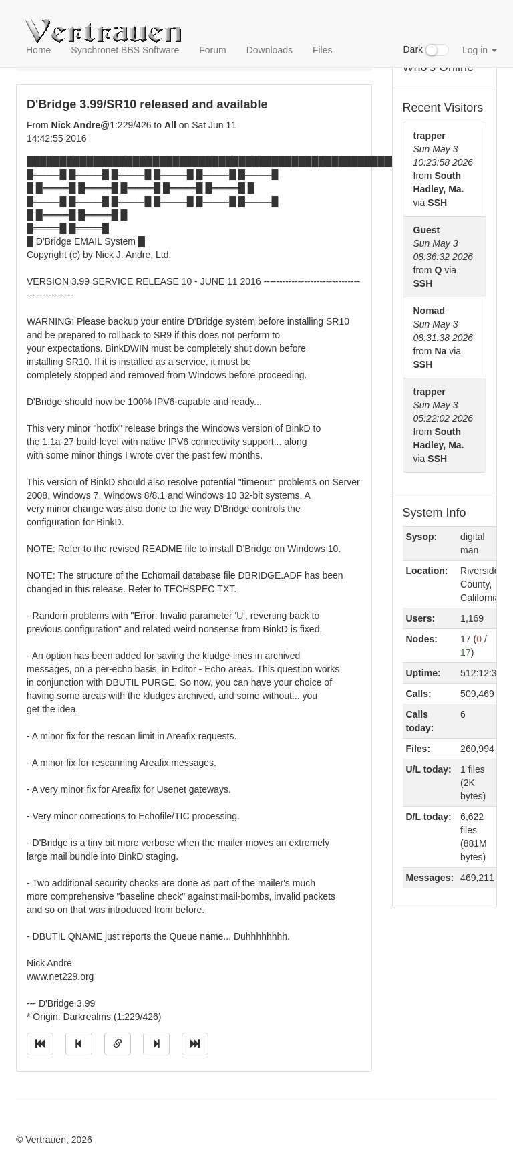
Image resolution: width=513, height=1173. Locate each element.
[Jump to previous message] (78, 1044)
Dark (426, 50)
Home (38, 50)
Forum (212, 50)
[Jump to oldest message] (40, 1044)
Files (323, 50)
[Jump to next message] (156, 1044)
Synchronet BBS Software (125, 50)
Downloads (269, 50)
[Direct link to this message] (117, 1044)
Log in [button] (479, 50)
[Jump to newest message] (195, 1044)
